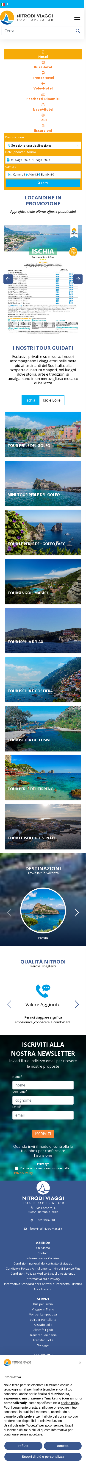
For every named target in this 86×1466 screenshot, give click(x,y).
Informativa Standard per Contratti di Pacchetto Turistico (43, 1284)
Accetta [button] (63, 1446)
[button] (7, 4)
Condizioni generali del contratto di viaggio (43, 1263)
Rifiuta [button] (23, 1446)
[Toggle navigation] (79, 17)
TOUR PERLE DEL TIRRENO (31, 788)
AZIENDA (43, 1242)
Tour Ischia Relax (25, 641)
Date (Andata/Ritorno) (20, 152)
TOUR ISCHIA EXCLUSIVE (29, 740)
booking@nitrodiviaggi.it (46, 1229)
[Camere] (43, 175)
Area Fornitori (43, 1289)
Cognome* (19, 1091)
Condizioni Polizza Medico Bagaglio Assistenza (43, 1273)
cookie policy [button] (70, 1403)
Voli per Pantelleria (43, 1320)
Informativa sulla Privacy (43, 1279)
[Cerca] (43, 183)
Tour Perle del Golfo (29, 445)
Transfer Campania (43, 1335)
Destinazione (14, 137)
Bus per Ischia (43, 1304)
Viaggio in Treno (43, 1309)
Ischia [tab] (30, 400)
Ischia (43, 938)
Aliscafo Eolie (43, 1325)
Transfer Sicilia (43, 1340)
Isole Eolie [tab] (52, 400)
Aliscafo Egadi (43, 1330)
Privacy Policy (23, 1173)
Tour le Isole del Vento (31, 838)
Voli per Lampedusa (43, 1314)
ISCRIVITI (43, 1133)
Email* (16, 1107)
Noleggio (43, 1345)
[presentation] (8, 279)
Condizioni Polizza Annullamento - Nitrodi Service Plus (43, 1268)
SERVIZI (43, 1299)
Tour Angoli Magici (28, 592)
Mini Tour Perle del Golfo (34, 494)
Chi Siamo (43, 1248)
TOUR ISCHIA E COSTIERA (30, 690)
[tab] (43, 54)
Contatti (43, 1253)
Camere (10, 167)
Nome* (17, 1077)
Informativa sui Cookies (43, 1258)
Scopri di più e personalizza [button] (43, 1456)
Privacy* (43, 1164)
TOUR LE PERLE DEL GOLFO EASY (36, 543)
